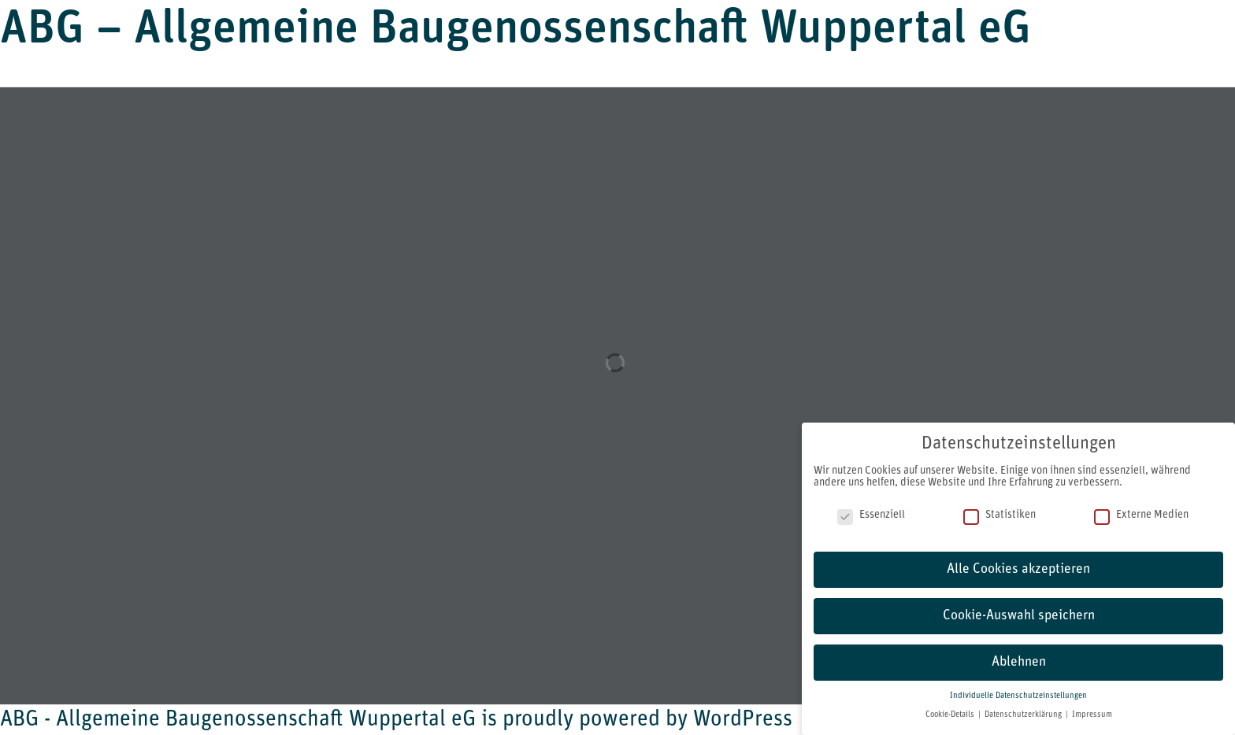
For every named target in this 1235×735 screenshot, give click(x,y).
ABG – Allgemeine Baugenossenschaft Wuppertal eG (515, 30)
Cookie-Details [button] (951, 715)
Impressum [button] (1092, 715)
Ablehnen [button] (1019, 662)
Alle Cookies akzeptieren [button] (1018, 569)
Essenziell (871, 515)
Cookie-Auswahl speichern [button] (1019, 615)
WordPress (742, 720)
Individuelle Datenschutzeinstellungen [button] (1018, 696)
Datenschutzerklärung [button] (1024, 715)
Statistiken (999, 515)
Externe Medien (1141, 515)
